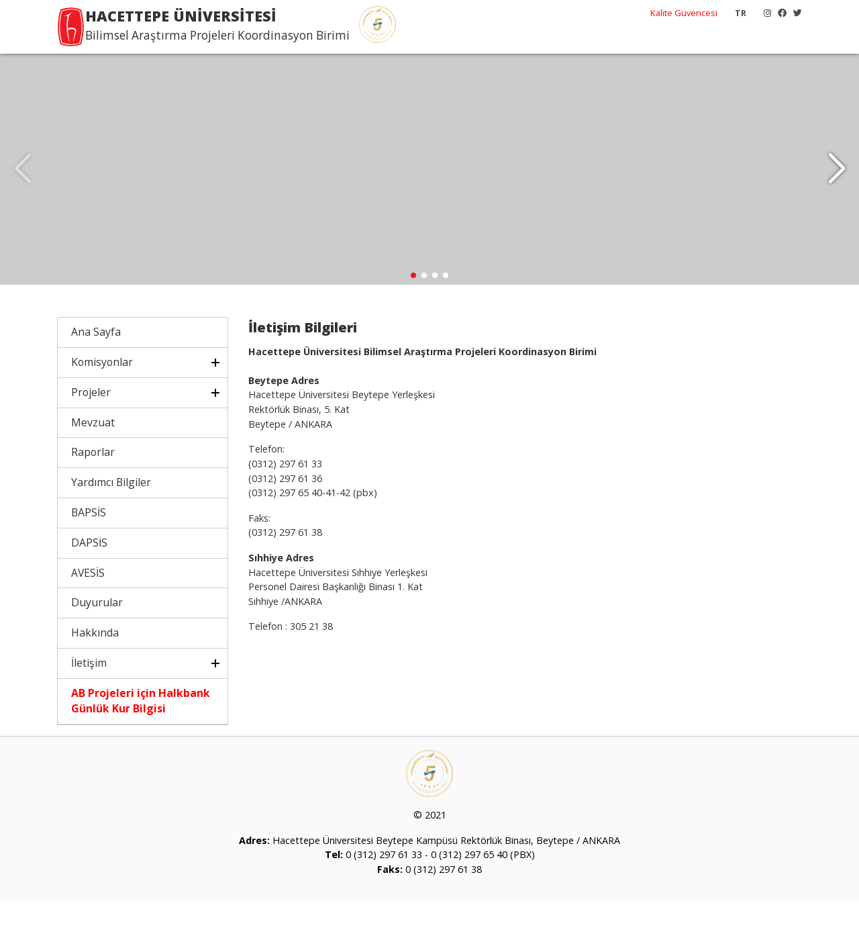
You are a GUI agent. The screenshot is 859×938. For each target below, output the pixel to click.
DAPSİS (89, 579)
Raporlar (93, 489)
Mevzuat (93, 459)
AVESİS (88, 609)
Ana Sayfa (96, 369)
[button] (836, 188)
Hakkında (95, 670)
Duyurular (97, 639)
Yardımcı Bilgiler (111, 519)
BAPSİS (88, 550)
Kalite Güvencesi (683, 13)
